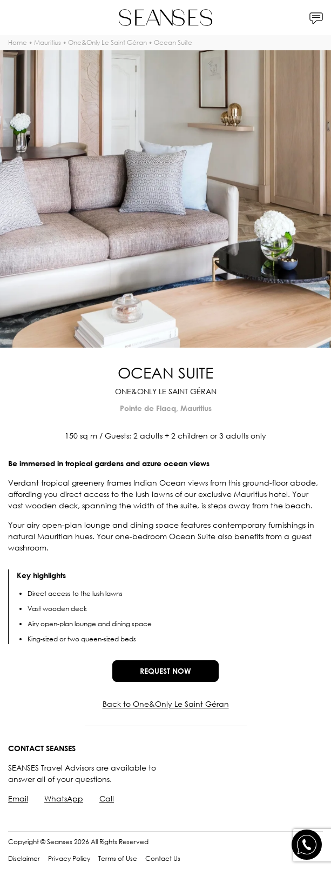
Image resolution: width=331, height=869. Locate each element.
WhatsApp (63, 798)
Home (17, 42)
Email (18, 798)
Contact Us (162, 858)
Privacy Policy (69, 858)
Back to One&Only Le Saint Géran (166, 703)
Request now (165, 670)
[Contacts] (316, 17)
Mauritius (47, 42)
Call (106, 798)
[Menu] (15, 17)
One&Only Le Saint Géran (107, 42)
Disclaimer (24, 858)
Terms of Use (117, 858)
